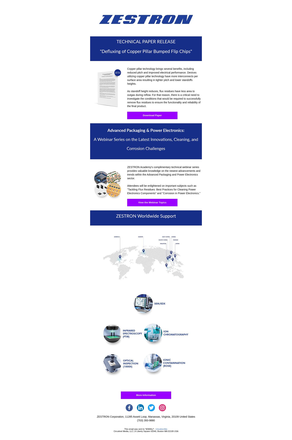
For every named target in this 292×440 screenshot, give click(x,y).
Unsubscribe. (162, 429)
